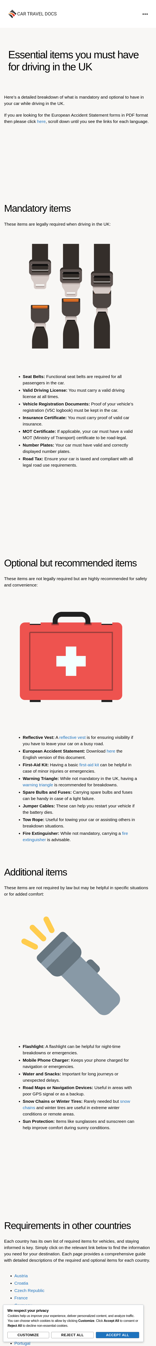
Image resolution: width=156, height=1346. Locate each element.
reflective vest (72, 737)
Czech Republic (29, 1290)
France (21, 1297)
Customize (28, 1335)
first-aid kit (89, 764)
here (41, 121)
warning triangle (38, 784)
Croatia (21, 1283)
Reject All (72, 1335)
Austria (21, 1275)
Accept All (117, 1335)
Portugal (22, 1343)
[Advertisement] (78, 158)
